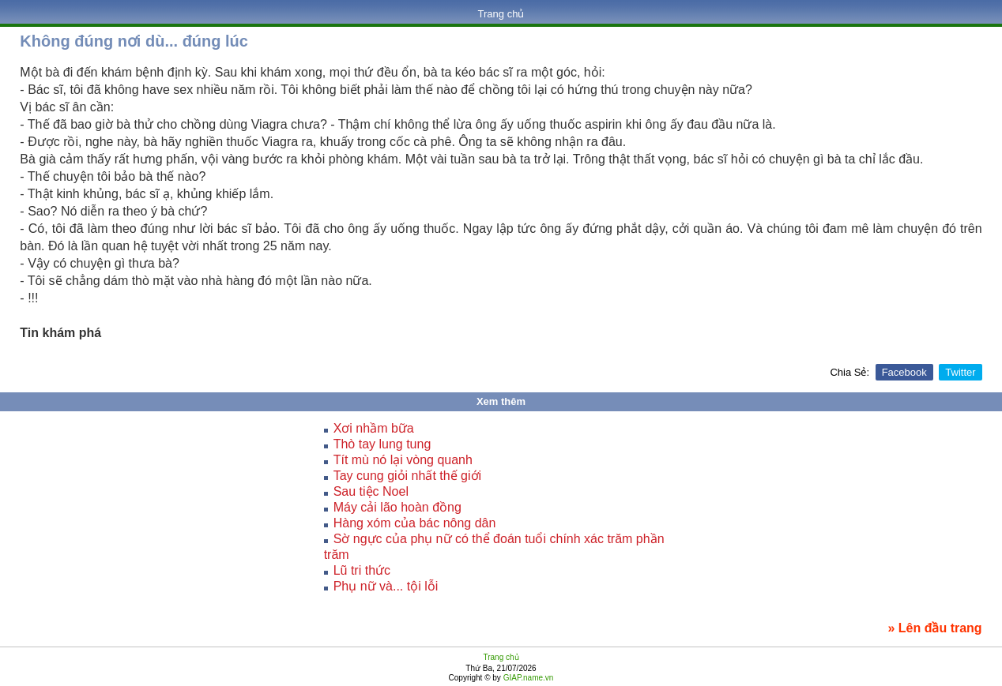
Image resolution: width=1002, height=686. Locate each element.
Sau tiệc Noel (371, 491)
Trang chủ (501, 14)
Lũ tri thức (361, 570)
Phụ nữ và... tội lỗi (386, 586)
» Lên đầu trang (934, 628)
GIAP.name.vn (527, 677)
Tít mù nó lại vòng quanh (403, 460)
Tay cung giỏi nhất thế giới (407, 475)
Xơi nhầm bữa (373, 428)
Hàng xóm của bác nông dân (414, 523)
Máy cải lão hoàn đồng (397, 507)
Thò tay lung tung (382, 444)
